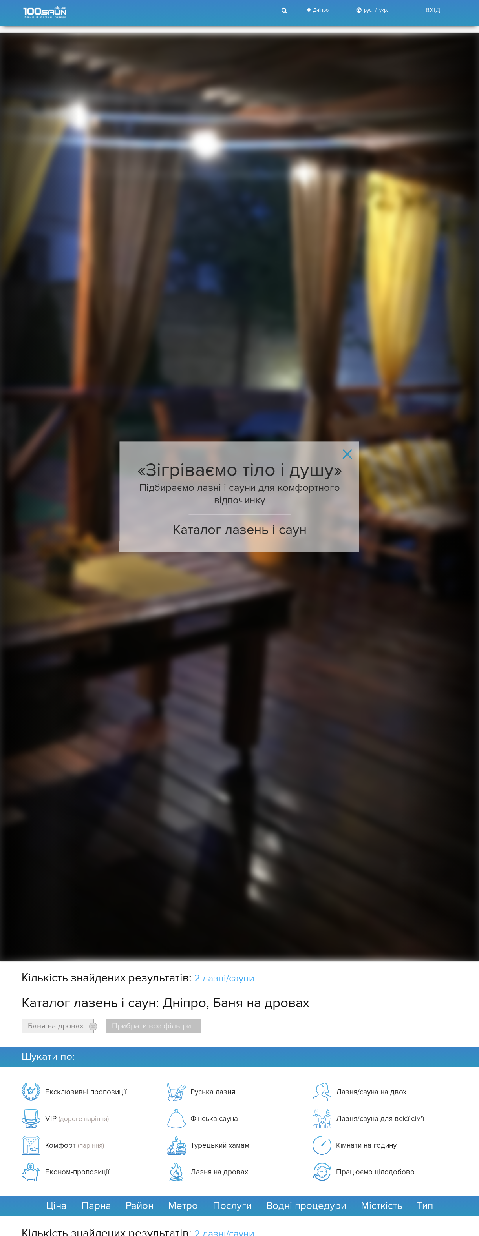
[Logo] (44, 13)
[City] (316, 10)
